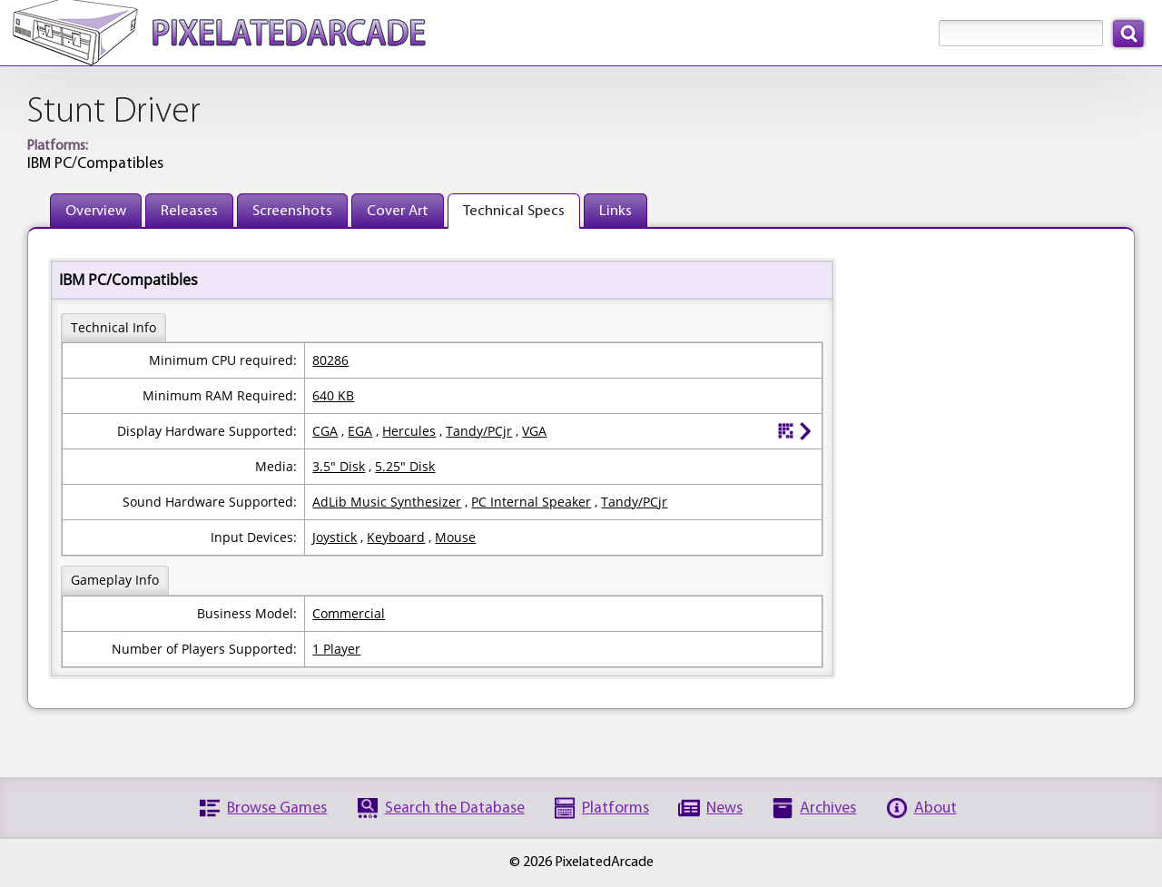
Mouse (455, 537)
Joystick (334, 537)
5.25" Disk (405, 466)
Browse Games (277, 808)
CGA (325, 430)
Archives (828, 808)
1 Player (336, 648)
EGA (360, 430)
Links (615, 211)
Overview (95, 211)
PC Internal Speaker (531, 501)
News (724, 808)
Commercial (348, 613)
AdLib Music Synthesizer (386, 501)
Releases (189, 211)
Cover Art (397, 211)
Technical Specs (514, 211)
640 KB (333, 395)
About (935, 808)
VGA (534, 430)
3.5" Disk (338, 466)
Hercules (409, 430)
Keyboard (396, 537)
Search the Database (455, 808)
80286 (330, 360)
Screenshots (292, 211)
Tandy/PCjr (479, 430)
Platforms (615, 808)
